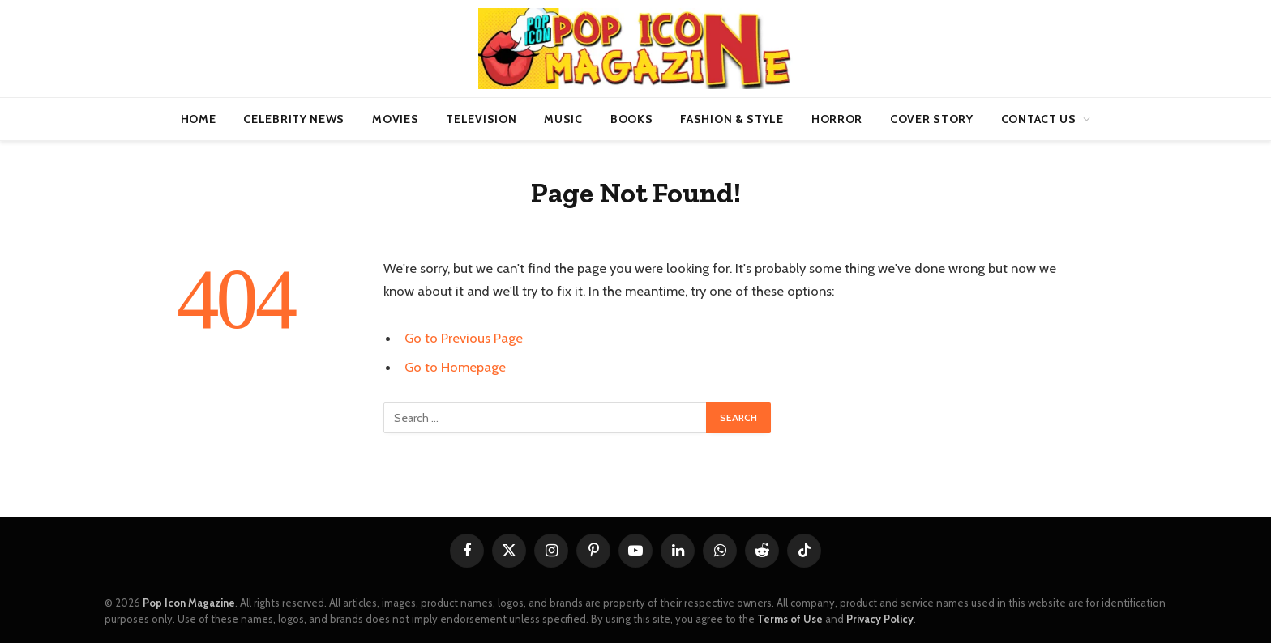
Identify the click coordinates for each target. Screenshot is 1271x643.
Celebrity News (293, 119)
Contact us (1038, 119)
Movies (395, 119)
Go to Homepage (455, 367)
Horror (836, 119)
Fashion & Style (732, 119)
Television (481, 119)
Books (631, 119)
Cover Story (932, 119)
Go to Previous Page (463, 338)
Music (563, 119)
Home (198, 119)
